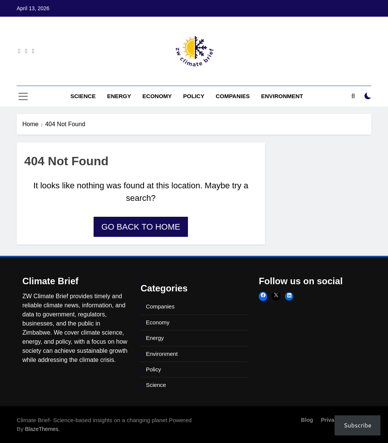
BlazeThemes (41, 429)
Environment (282, 96)
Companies (233, 96)
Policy (193, 96)
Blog (307, 420)
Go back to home (140, 227)
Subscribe (357, 425)
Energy (119, 96)
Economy (157, 96)
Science (83, 96)
